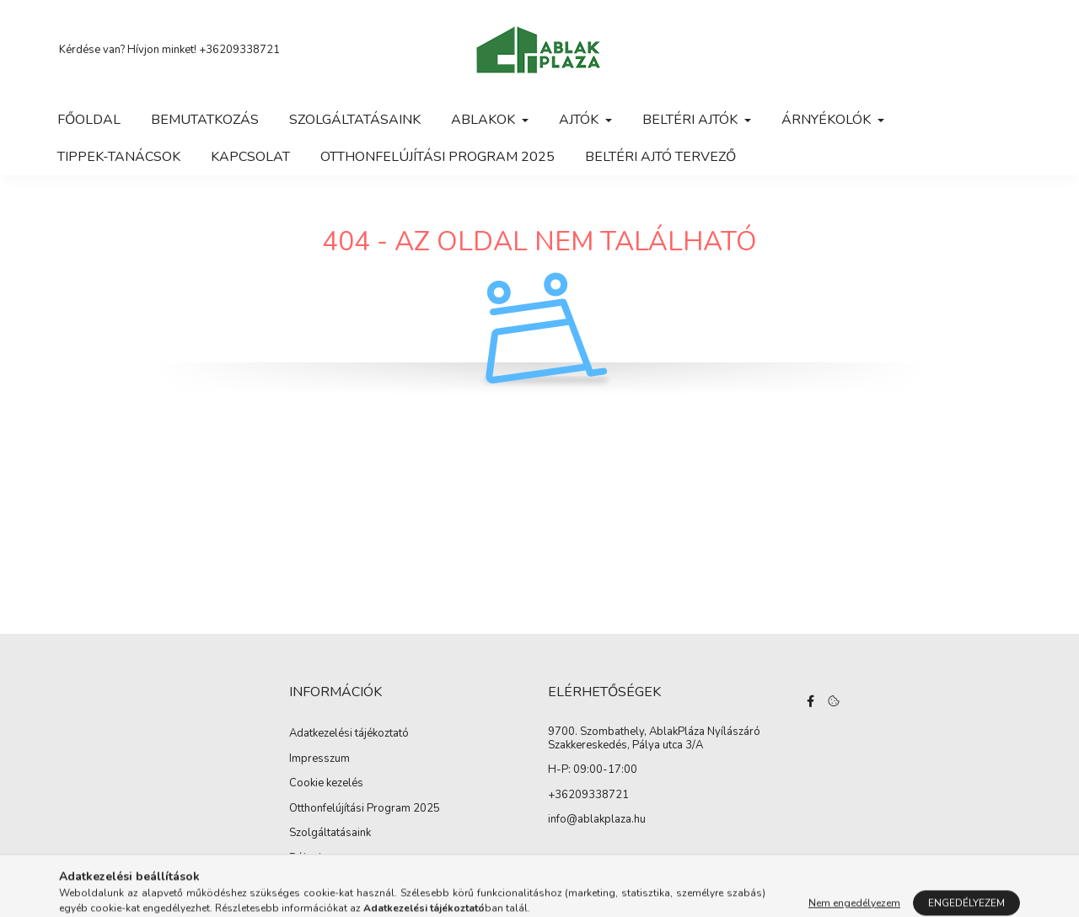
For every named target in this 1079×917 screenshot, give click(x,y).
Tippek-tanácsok (118, 156)
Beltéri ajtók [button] (691, 119)
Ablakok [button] (484, 119)
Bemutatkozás (205, 119)
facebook (811, 701)
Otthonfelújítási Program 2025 (437, 156)
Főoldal (89, 119)
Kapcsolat (250, 156)
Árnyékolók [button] (827, 119)
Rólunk (306, 859)
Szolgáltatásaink (355, 119)
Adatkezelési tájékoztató (349, 734)
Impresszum (319, 759)
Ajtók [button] (580, 119)
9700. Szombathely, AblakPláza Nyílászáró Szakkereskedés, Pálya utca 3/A (654, 739)
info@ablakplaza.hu (597, 820)
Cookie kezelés (326, 784)
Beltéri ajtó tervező (660, 156)
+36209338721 (239, 49)
